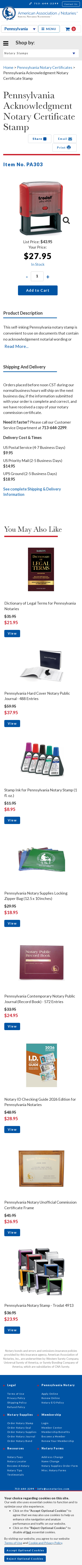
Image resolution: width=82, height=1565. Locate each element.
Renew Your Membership (58, 1441)
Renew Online (51, 1398)
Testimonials (15, 1474)
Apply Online (50, 1393)
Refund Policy (16, 1407)
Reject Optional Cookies (25, 1558)
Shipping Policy (17, 1402)
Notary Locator (17, 1461)
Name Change (51, 1461)
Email (65, 138)
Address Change (52, 1457)
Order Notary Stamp (20, 1423)
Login (45, 1423)
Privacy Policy (16, 1398)
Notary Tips (14, 1470)
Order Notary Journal (21, 1436)
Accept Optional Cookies (25, 1550)
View (12, 633)
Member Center (52, 1427)
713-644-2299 (44, 4)
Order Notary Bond (19, 1441)
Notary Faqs (15, 1457)
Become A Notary (18, 1465)
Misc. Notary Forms (54, 1470)
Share (40, 138)
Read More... (16, 346)
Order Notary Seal (19, 1427)
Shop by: (25, 42)
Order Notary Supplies (22, 1432)
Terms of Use (13, 1543)
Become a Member (54, 1436)
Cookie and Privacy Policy (45, 1543)
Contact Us (71, 4)
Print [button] (64, 147)
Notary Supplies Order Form (60, 1465)
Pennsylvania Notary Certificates (44, 67)
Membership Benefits (56, 1432)
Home (8, 67)
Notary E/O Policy (53, 1402)
